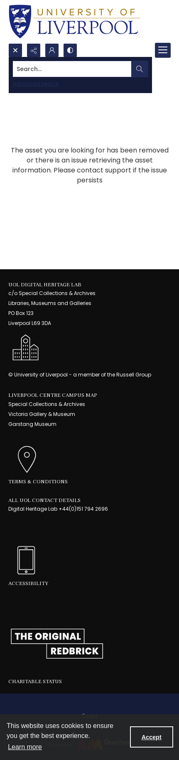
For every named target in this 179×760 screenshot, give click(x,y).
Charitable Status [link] (35, 681)
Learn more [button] (25, 746)
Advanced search (36, 83)
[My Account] (52, 50)
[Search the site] (72, 69)
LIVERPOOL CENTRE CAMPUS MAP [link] (52, 395)
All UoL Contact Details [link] (44, 500)
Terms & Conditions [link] (38, 481)
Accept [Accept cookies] (152, 737)
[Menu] (163, 50)
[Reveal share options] (33, 50)
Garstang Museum (32, 424)
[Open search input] (15, 50)
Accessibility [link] (28, 583)
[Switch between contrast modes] (70, 50)
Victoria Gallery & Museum (41, 414)
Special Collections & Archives (46, 404)
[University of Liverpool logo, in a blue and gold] (74, 21)
